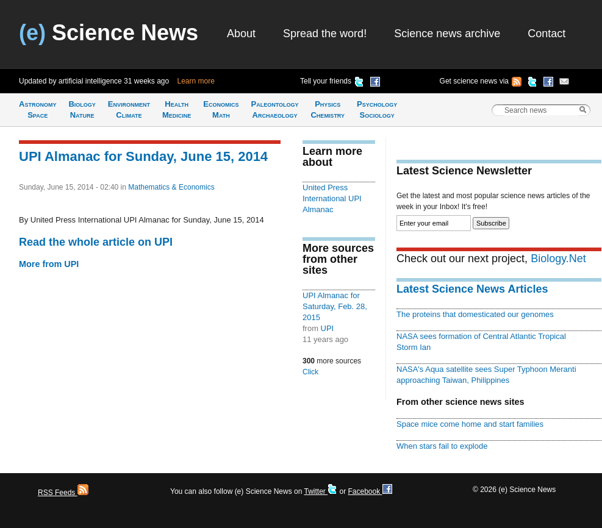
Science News (108, 32)
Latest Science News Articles (472, 289)
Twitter (320, 491)
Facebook (370, 491)
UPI (327, 328)
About (241, 33)
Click (310, 372)
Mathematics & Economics (171, 187)
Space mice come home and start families (469, 424)
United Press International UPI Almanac (332, 198)
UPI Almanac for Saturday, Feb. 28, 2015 (335, 306)
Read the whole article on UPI (96, 242)
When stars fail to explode (441, 446)
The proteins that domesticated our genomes (475, 314)
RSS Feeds (63, 492)
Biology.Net (558, 258)
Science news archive (447, 33)
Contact (546, 33)
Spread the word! (325, 33)
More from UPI (49, 264)
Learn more (196, 81)
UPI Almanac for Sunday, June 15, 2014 (143, 156)
